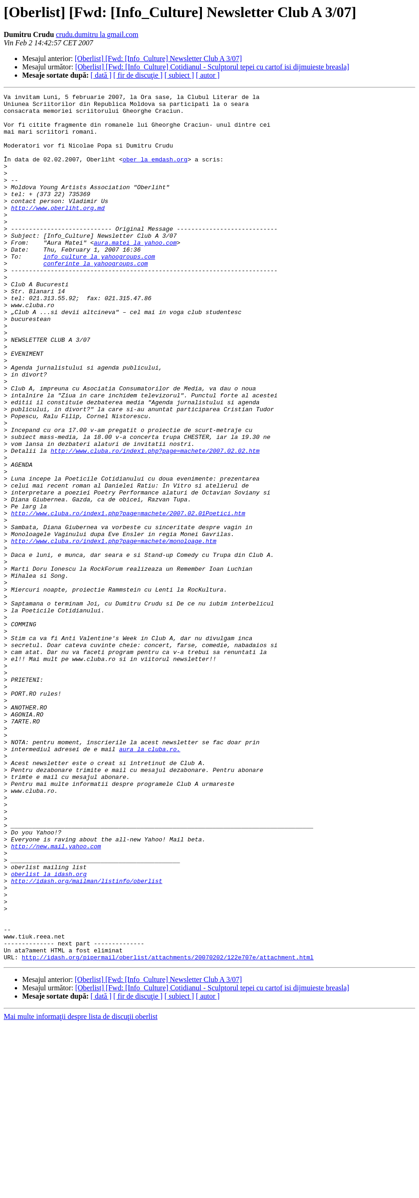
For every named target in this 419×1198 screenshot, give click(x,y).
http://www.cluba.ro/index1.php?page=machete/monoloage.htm (114, 631)
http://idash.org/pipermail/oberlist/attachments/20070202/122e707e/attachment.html (168, 1130)
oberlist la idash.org (49, 1030)
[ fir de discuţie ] (138, 75)
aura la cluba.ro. (150, 881)
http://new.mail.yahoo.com (56, 997)
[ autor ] (208, 75)
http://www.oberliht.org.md (58, 231)
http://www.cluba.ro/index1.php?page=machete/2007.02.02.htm (154, 523)
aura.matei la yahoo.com (135, 273)
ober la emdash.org (154, 173)
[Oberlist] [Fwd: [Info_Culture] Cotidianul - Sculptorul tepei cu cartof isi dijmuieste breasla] (212, 67)
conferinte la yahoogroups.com (95, 298)
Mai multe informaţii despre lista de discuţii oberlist (81, 1190)
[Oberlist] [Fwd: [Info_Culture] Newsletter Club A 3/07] (158, 58)
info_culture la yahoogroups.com (99, 289)
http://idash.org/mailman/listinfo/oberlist (87, 1039)
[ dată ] (101, 75)
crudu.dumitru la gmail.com (97, 34)
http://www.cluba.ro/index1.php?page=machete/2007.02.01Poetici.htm (128, 597)
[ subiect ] (179, 75)
